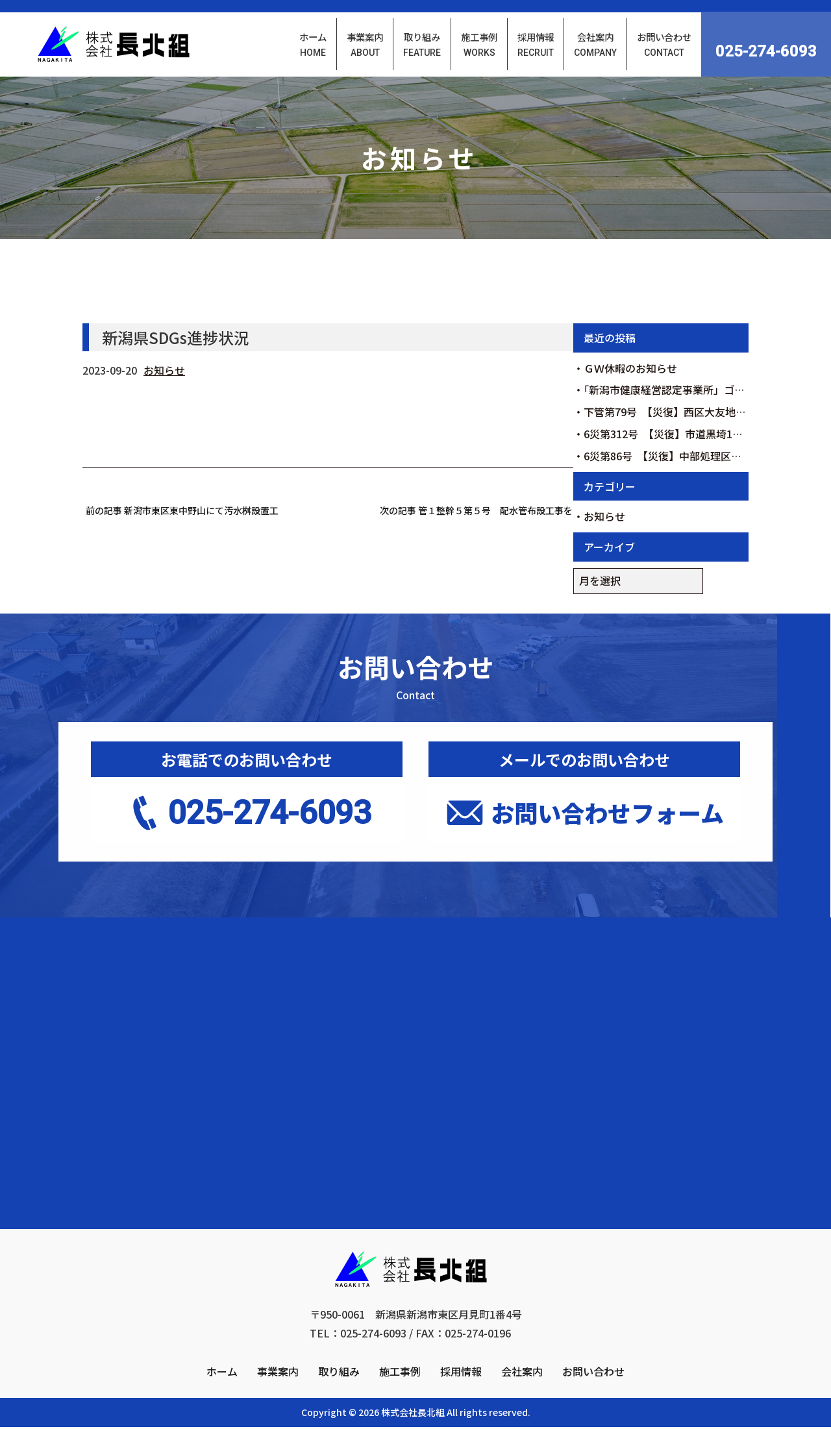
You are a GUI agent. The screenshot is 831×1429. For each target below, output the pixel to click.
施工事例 (400, 1395)
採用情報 (461, 1395)
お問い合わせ (593, 1395)
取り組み (339, 1395)
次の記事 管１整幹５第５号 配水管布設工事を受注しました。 (476, 511)
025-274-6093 (766, 52)
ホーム (222, 1395)
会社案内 (522, 1395)
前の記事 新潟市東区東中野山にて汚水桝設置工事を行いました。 (182, 511)
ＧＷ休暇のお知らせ (630, 369)
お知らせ (164, 372)
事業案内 (278, 1395)
